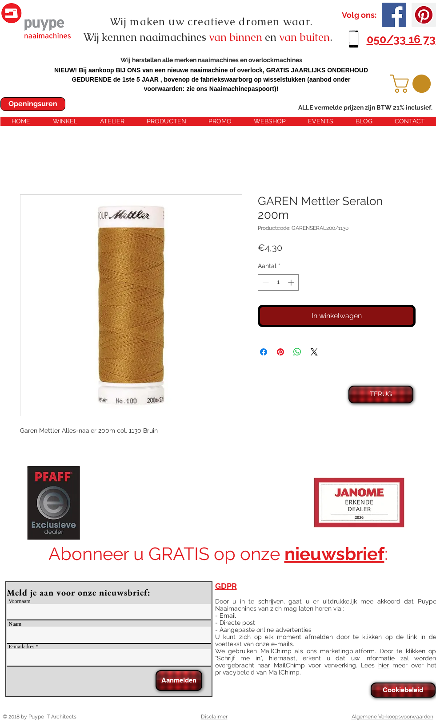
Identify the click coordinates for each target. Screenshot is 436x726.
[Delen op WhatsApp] (297, 352)
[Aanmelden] (179, 680)
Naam (15, 624)
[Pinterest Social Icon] (424, 15)
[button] (412, 84)
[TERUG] (380, 394)
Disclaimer (214, 717)
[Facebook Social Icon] (394, 15)
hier (383, 665)
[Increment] (291, 282)
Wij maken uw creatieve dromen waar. (211, 21)
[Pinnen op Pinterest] (280, 352)
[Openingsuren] (32, 104)
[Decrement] (264, 282)
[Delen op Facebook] (263, 352)
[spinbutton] (278, 282)
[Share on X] (314, 352)
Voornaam (20, 601)
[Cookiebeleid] (403, 690)
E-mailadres (22, 646)
